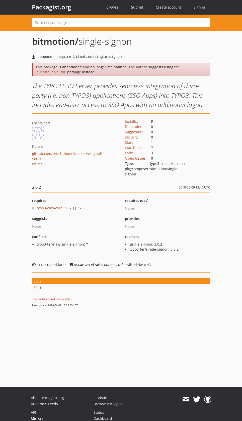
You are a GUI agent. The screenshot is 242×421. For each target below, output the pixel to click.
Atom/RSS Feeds (44, 403)
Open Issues (135, 158)
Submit (137, 7)
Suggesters (134, 131)
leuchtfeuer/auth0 (51, 72)
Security (131, 137)
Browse (112, 7)
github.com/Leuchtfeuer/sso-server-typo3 (67, 153)
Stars (129, 142)
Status (99, 412)
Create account (168, 7)
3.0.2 (37, 281)
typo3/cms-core (49, 208)
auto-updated (64, 299)
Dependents (135, 126)
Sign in (199, 7)
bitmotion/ (55, 41)
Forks (129, 153)
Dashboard (103, 418)
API (33, 412)
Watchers (133, 147)
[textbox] (121, 22)
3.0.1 (37, 287)
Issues (37, 164)
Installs (131, 121)
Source (38, 158)
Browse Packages (108, 403)
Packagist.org (51, 7)
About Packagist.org (47, 397)
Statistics (101, 397)
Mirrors (37, 418)
